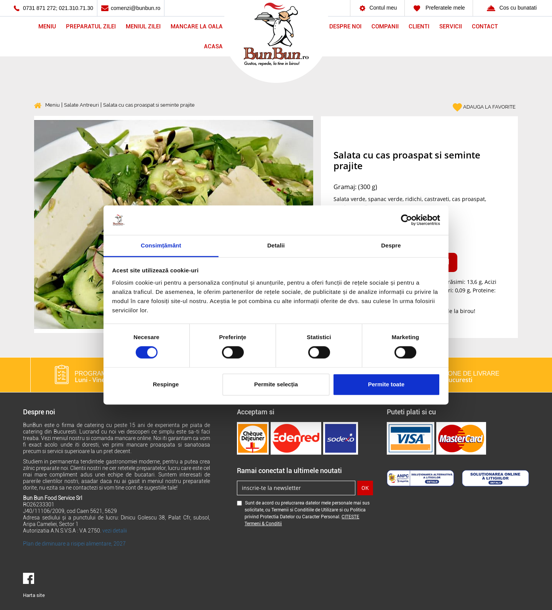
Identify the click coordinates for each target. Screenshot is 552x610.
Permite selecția (276, 384)
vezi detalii (114, 531)
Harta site (34, 595)
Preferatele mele (438, 8)
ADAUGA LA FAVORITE (484, 107)
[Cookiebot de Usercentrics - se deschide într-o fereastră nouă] (406, 220)
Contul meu (377, 8)
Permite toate (386, 384)
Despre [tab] (391, 245)
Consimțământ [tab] (161, 245)
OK (365, 487)
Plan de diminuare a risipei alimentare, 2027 (74, 544)
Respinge (166, 384)
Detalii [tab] (276, 245)
